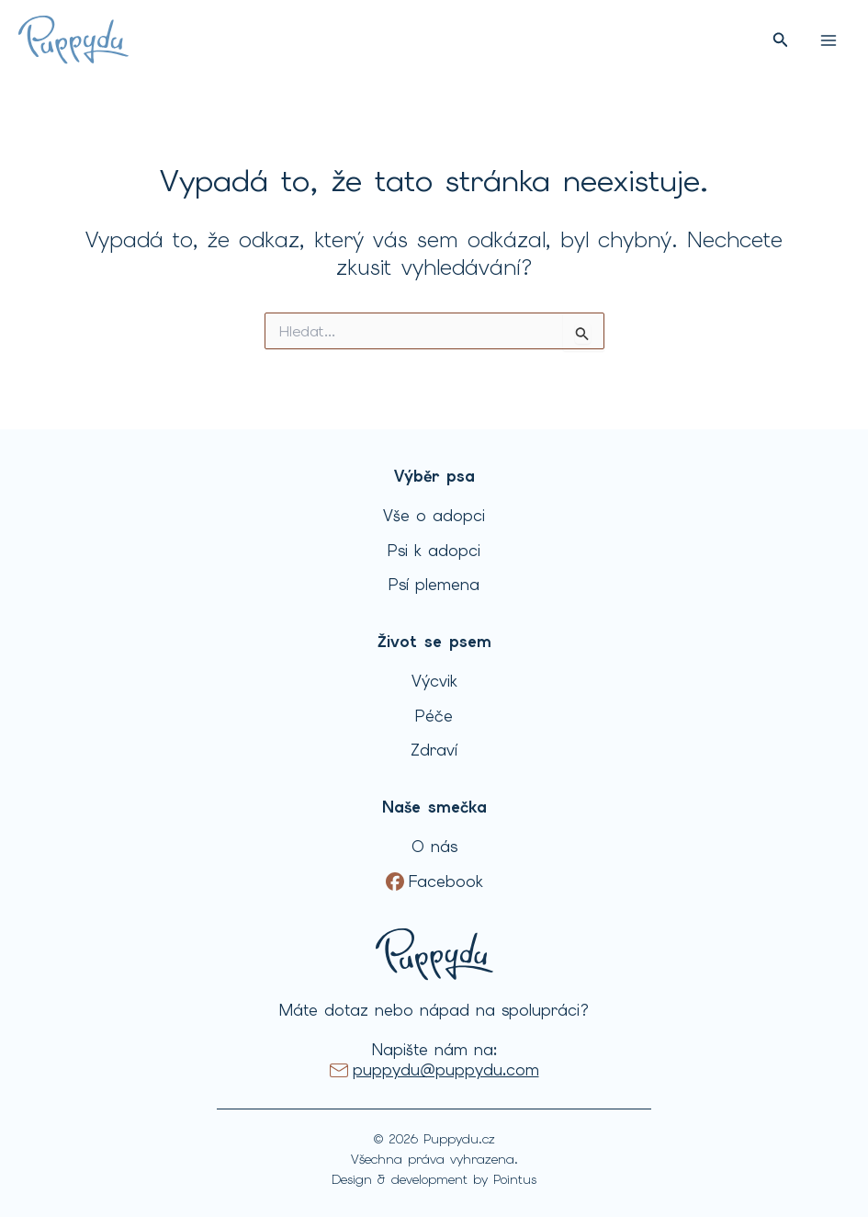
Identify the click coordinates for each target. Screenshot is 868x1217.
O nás (434, 846)
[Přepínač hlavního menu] (828, 40)
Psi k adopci (434, 550)
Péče (434, 716)
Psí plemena (434, 584)
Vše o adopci (434, 516)
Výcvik (434, 681)
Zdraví (434, 750)
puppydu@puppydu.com (446, 1070)
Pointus (514, 1179)
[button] (780, 40)
